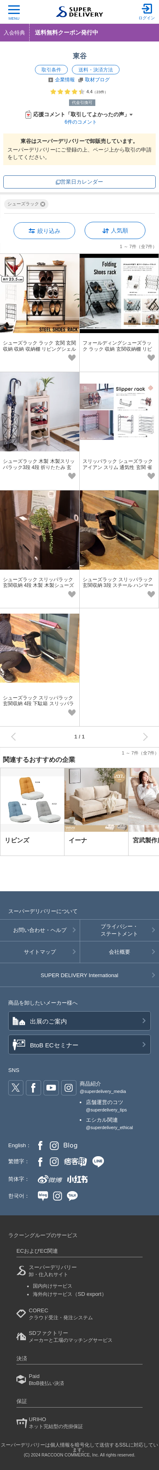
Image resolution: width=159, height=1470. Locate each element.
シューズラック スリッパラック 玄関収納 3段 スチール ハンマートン (118, 585)
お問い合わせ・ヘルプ (40, 930)
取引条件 (51, 70)
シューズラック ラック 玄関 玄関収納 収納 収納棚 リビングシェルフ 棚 (39, 349)
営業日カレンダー (81, 182)
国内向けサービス (52, 1286)
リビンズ (17, 840)
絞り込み (48, 231)
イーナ (78, 840)
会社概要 (119, 952)
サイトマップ (40, 952)
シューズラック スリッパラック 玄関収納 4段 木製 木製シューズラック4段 (38, 585)
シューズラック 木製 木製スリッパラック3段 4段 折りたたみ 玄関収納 (39, 467)
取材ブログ (97, 80)
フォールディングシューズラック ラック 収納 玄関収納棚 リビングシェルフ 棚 (117, 349)
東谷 (80, 56)
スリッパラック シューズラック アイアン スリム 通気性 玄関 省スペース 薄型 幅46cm (118, 467)
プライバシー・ (119, 930)
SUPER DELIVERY (79, 975)
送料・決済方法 (95, 70)
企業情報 (65, 80)
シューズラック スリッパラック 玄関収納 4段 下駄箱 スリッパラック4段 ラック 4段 (38, 704)
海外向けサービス (70, 1294)
